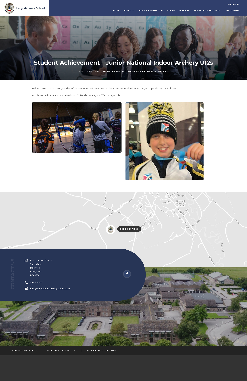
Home (122, 9)
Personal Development (214, 9)
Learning (190, 9)
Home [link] (80, 71)
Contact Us (233, 3)
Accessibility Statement (62, 351)
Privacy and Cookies (24, 351)
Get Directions (130, 229)
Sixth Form (238, 9)
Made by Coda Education (101, 351)
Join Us (177, 9)
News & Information (156, 9)
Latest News (93, 71)
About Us (134, 9)
